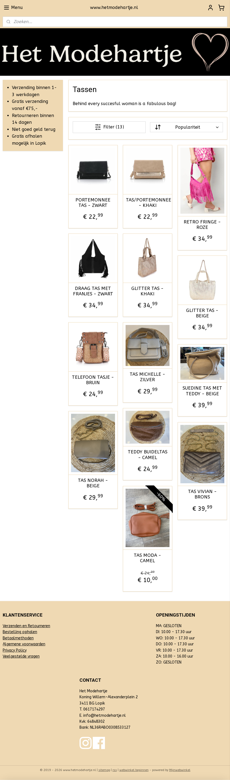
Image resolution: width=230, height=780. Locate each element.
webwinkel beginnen (134, 770)
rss (115, 770)
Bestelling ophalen (20, 632)
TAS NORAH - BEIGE (93, 483)
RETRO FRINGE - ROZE (202, 224)
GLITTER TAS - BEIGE (202, 313)
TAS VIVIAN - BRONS (202, 494)
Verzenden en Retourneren (26, 626)
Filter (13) (109, 127)
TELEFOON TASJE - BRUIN (93, 379)
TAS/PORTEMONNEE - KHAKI (147, 202)
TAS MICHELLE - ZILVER (147, 376)
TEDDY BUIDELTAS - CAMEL (147, 454)
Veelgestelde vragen (21, 656)
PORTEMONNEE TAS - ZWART (93, 202)
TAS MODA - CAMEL (147, 557)
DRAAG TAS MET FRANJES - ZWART (93, 291)
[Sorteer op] (187, 127)
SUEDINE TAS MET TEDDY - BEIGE (202, 391)
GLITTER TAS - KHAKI (148, 291)
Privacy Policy (15, 650)
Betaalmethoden (18, 638)
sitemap (104, 770)
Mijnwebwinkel (179, 770)
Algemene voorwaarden (24, 644)
